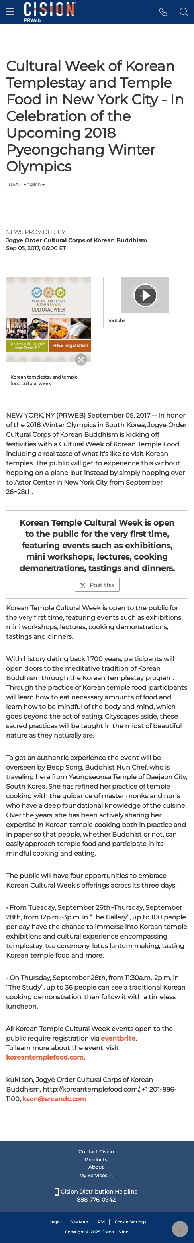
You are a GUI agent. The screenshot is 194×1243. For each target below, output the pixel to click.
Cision (108, 1232)
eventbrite (118, 1038)
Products (96, 1159)
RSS (101, 1222)
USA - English (26, 184)
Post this (97, 585)
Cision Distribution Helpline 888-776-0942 (96, 1195)
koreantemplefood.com (45, 1057)
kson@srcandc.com (54, 1099)
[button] (163, 12)
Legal (55, 1222)
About (96, 1167)
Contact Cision (96, 1152)
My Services (96, 1175)
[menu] (10, 12)
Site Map (79, 1222)
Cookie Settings (130, 1222)
